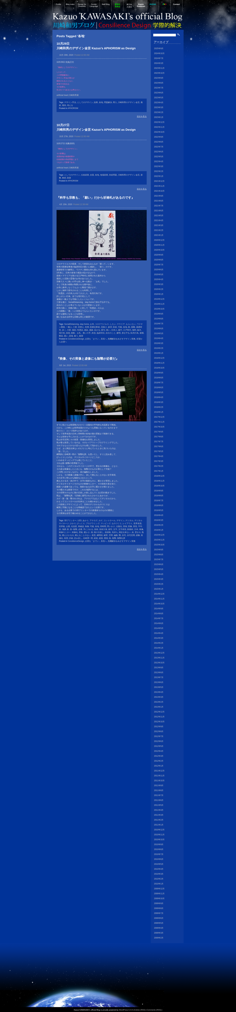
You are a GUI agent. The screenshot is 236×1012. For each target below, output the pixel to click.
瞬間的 (100, 535)
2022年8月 (158, 142)
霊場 (71, 336)
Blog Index (70, 4)
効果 (96, 102)
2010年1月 (158, 884)
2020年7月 (158, 265)
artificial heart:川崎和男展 (68, 95)
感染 (86, 330)
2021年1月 (158, 235)
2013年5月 (158, 687)
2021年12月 (159, 181)
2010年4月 (158, 869)
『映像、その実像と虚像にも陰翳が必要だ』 (88, 358)
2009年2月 (158, 938)
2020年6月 (158, 269)
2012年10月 (159, 721)
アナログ (94, 520)
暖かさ (87, 532)
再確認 (81, 526)
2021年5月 (158, 215)
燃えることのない (83, 535)
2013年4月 (158, 692)
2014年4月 (158, 633)
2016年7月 (158, 500)
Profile (58, 4)
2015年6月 (158, 564)
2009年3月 (158, 933)
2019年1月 (158, 353)
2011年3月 (158, 815)
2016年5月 (158, 510)
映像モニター (65, 532)
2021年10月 (159, 191)
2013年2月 (158, 702)
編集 (116, 535)
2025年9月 (158, 48)
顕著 (69, 178)
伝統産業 (85, 175)
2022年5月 (158, 156)
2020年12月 (159, 240)
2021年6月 (158, 210)
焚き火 (138, 532)
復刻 (74, 330)
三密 (75, 327)
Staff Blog (105, 4)
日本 (136, 529)
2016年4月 (158, 515)
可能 (120, 327)
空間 (111, 535)
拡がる (97, 330)
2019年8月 (158, 319)
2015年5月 (158, 569)
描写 (110, 529)
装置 (66, 538)
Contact (176, 4)
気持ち (115, 532)
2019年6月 (158, 328)
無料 (134, 330)
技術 (96, 529)
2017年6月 (158, 446)
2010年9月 (158, 844)
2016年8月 (158, 495)
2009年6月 (158, 918)
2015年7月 (158, 559)
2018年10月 (159, 368)
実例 (125, 526)
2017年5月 (158, 451)
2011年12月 (159, 771)
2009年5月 (158, 923)
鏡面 (101, 538)
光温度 (74, 526)
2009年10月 (159, 898)
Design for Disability (82, 5)
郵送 (61, 336)
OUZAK (153, 4)
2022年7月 (158, 147)
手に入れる (88, 529)
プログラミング (93, 523)
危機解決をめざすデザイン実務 (121, 339)
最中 (120, 330)
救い (108, 330)
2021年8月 (158, 201)
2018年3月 (158, 402)
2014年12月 (159, 594)
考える (70, 105)
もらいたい (131, 324)
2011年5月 (158, 805)
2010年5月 (158, 864)
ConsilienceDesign (76, 339)
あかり (85, 520)
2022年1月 (158, 176)
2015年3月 (158, 579)
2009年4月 (158, 928)
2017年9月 (158, 432)
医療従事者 (95, 327)
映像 (141, 529)
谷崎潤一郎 (88, 538)
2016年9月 (158, 491)
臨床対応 (101, 333)
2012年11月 (159, 717)
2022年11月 (159, 127)
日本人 (114, 330)
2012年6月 (158, 741)
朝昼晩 (108, 532)
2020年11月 (159, 245)
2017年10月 (159, 427)
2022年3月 (158, 166)
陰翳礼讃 (121, 538)
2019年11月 (159, 304)
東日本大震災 (129, 5)
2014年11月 (159, 599)
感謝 (91, 330)
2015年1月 (158, 589)
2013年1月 (158, 707)
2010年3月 (158, 874)
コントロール (109, 520)
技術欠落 (103, 529)
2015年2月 (158, 584)
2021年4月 (158, 220)
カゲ (100, 520)
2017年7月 (158, 441)
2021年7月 (158, 206)
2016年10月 (159, 486)
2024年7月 (158, 58)
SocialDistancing (71, 324)
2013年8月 (158, 672)
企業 (68, 526)
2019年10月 (159, 309)
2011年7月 (158, 795)
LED (79, 520)
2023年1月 (158, 117)
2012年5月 (158, 746)
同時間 (103, 526)
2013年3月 (158, 697)
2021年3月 (158, 225)
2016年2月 (158, 525)
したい (113, 324)
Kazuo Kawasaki (141, 5)
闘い (66, 336)
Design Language (94, 5)
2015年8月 (158, 554)
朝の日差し (99, 532)
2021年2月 (158, 230)
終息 (94, 333)
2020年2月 (158, 289)
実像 (130, 526)
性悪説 (80, 330)
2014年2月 (158, 643)
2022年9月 (158, 137)
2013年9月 (158, 667)
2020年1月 (158, 294)
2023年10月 (159, 73)
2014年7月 (158, 618)
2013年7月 (158, 677)
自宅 (124, 535)
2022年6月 (158, 152)
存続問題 (113, 175)
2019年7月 (158, 323)
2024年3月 (158, 63)
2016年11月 (159, 481)
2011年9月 (158, 785)
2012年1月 (158, 766)
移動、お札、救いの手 (81, 333)
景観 (81, 532)
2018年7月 (158, 382)
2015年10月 (159, 545)
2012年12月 (159, 712)
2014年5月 (158, 628)
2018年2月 (158, 407)
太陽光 (119, 526)
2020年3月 (158, 284)
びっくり (81, 523)
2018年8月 (158, 378)
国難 (133, 327)
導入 (115, 102)
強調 (64, 529)
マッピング (106, 523)
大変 (69, 330)
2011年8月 (158, 790)
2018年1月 (158, 412)
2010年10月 (159, 839)
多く (64, 330)
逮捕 (142, 333)
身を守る (126, 333)
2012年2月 (158, 761)
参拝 (110, 327)
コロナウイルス (102, 324)
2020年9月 (158, 255)
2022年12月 (159, 122)
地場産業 (104, 175)
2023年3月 (158, 107)
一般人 (69, 327)
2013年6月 (158, 682)
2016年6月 (158, 505)
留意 (94, 535)
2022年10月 (159, 132)
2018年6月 (158, 387)
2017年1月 (158, 471)
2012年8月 (158, 731)
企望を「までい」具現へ (96, 339)
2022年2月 (158, 171)
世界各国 (137, 523)
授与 (103, 330)
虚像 (138, 535)
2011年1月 (158, 825)
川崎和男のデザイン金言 (129, 102)
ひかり (73, 523)
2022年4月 (158, 161)
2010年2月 (158, 879)
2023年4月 (158, 102)
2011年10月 (159, 780)
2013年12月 (159, 653)
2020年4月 (158, 279)
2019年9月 (158, 314)
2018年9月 (158, 373)
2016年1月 (158, 530)
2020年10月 (159, 250)
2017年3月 (158, 461)
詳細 (71, 538)
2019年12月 (159, 299)
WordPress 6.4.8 (126, 1010)
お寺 (92, 324)
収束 (115, 327)
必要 (80, 529)
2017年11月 (159, 422)
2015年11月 (159, 540)
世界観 (62, 526)
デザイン (120, 520)
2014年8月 (158, 613)
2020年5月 (158, 274)
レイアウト (127, 523)
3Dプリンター (70, 520)
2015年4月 (158, 574)
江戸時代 (127, 330)
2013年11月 (159, 658)
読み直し (78, 538)
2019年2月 (158, 348)
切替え (81, 327)
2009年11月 (159, 893)
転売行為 (134, 333)
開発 (106, 538)
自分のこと (111, 333)
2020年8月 (158, 260)
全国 (92, 175)
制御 (87, 526)
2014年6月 (158, 623)
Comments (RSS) (154, 1010)
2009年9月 (158, 903)
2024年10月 (159, 53)
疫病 (68, 333)
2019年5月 (158, 333)
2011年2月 (158, 820)
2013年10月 (159, 663)
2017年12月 (159, 417)
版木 (139, 330)
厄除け (104, 327)
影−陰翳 (73, 529)
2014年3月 (158, 638)
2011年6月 (158, 800)
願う (76, 336)
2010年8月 (158, 849)
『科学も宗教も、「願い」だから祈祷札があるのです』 (95, 197)
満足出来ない (125, 532)
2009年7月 (158, 913)
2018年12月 (159, 358)
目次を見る (142, 116)
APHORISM (73, 108)
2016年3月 (158, 520)
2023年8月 (158, 83)
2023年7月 (158, 88)
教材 (64, 178)
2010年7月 (158, 854)
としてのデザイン (85, 102)
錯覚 (96, 538)
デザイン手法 (70, 102)
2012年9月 (158, 726)
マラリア (121, 324)
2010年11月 (159, 834)
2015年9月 (158, 550)
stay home (84, 324)
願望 (81, 336)
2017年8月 (158, 436)
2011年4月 (158, 810)
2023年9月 (158, 78)
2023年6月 (158, 93)
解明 (119, 333)
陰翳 (114, 538)
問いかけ (111, 526)
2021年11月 (159, 186)
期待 (64, 105)
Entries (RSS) (139, 1010)
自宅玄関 (131, 535)
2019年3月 (158, 343)
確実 (106, 535)
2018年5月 (158, 392)
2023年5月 (158, 97)
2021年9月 (158, 196)
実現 (135, 526)
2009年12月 (159, 889)
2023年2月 (158, 112)
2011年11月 (159, 776)
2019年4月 (158, 338)
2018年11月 (159, 363)
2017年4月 (158, 456)
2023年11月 (159, 68)
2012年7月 (158, 736)
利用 (87, 327)
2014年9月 (158, 608)
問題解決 (108, 102)
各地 (101, 102)
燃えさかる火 (68, 535)
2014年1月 (158, 648)
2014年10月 (159, 604)
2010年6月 (158, 859)
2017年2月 (158, 466)
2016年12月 (159, 476)
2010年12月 (159, 830)
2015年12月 (159, 535)
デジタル (129, 520)
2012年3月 (158, 756)
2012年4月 (158, 751)
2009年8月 (158, 908)
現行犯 (62, 333)
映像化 (75, 532)
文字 (115, 529)
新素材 (130, 529)
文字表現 (122, 529)
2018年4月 (158, 397)
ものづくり (116, 523)
